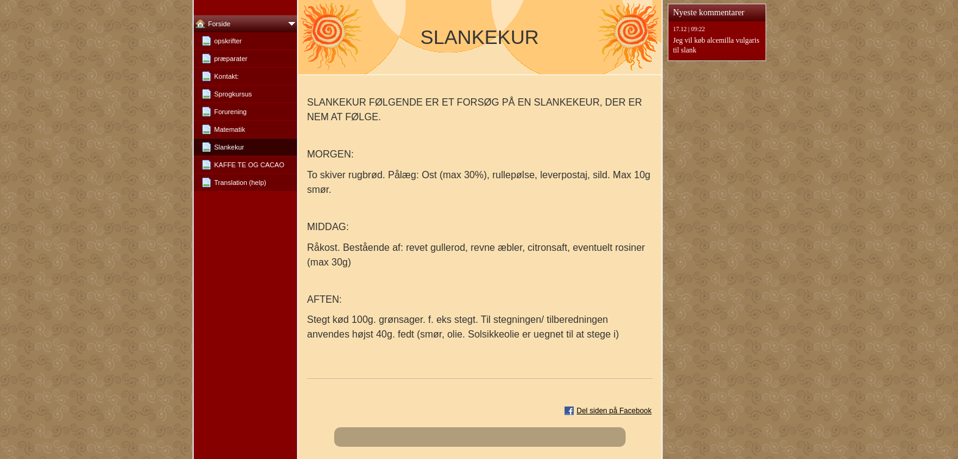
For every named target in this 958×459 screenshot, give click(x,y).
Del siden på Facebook (614, 411)
